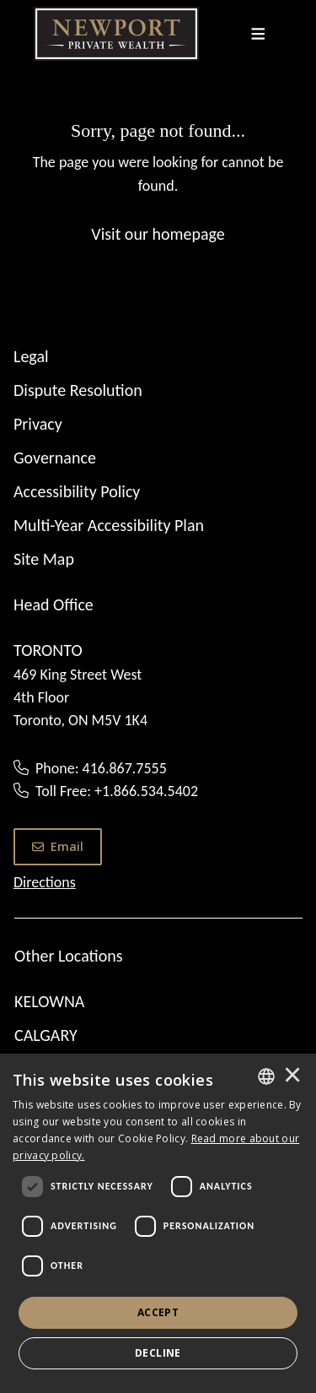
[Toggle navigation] (258, 33)
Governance (54, 457)
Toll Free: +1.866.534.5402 (116, 791)
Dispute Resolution (77, 390)
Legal (31, 356)
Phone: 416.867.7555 (101, 768)
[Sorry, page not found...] (158, 181)
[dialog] (158, 1223)
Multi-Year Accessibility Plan (108, 525)
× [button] (292, 1076)
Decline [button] (158, 1353)
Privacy (37, 424)
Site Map (43, 559)
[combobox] (266, 1076)
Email (57, 846)
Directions (44, 882)
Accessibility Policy (76, 491)
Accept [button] (158, 1312)
